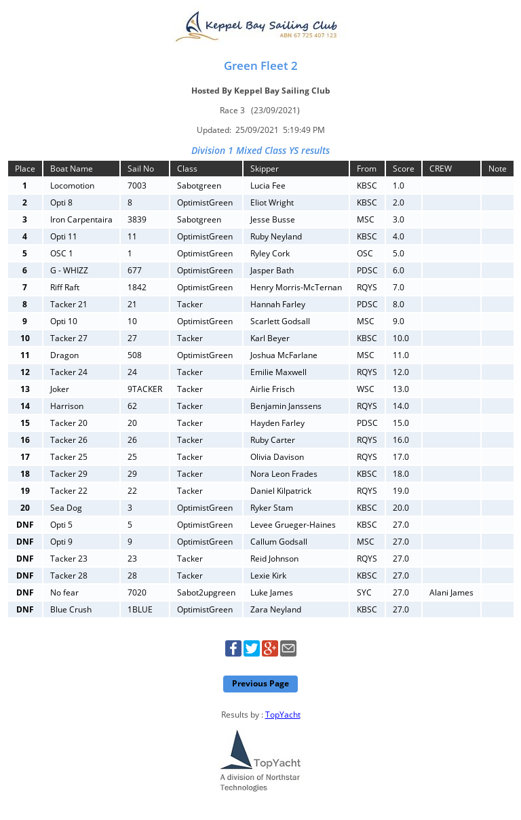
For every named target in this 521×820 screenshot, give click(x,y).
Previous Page (260, 683)
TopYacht (283, 714)
